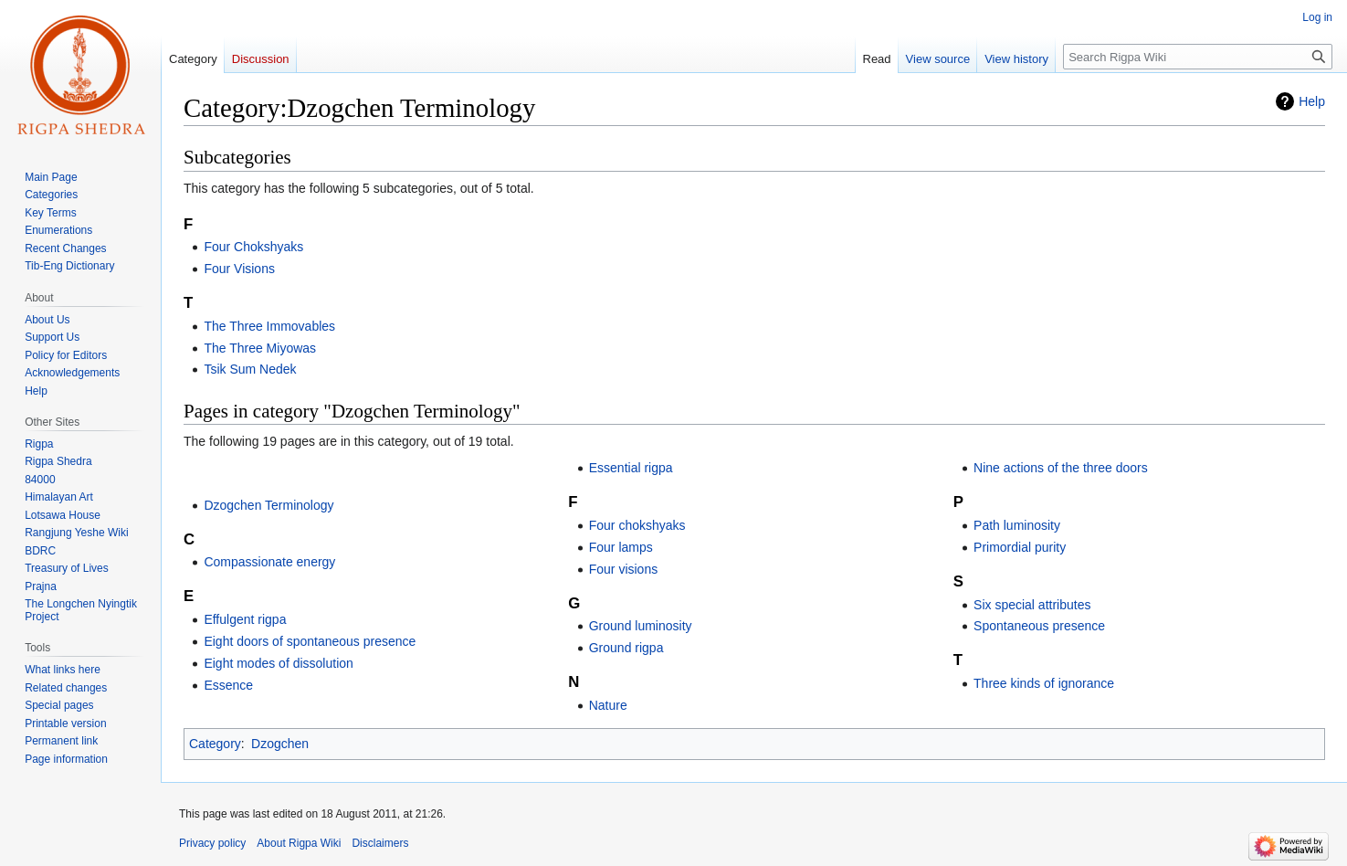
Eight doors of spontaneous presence (310, 641)
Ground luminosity (640, 625)
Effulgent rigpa (245, 619)
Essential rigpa (631, 467)
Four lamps (621, 547)
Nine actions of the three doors (1060, 467)
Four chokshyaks (637, 525)
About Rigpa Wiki (299, 843)
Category (215, 743)
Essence (228, 685)
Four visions (623, 569)
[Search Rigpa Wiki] (1197, 56)
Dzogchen (280, 743)
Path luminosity (1016, 525)
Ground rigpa (626, 647)
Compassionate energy (269, 561)
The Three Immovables (269, 326)
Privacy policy (212, 843)
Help (1312, 101)
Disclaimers (380, 843)
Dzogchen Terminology (268, 505)
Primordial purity (1019, 547)
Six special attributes (1031, 604)
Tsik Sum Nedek (250, 369)
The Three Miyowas (260, 348)
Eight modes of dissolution (278, 663)
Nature (608, 705)
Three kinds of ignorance (1043, 683)
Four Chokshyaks (253, 246)
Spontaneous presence (1039, 625)
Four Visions (239, 268)
